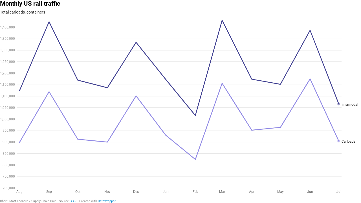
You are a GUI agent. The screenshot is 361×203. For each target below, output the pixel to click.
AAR (73, 201)
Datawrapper (107, 201)
